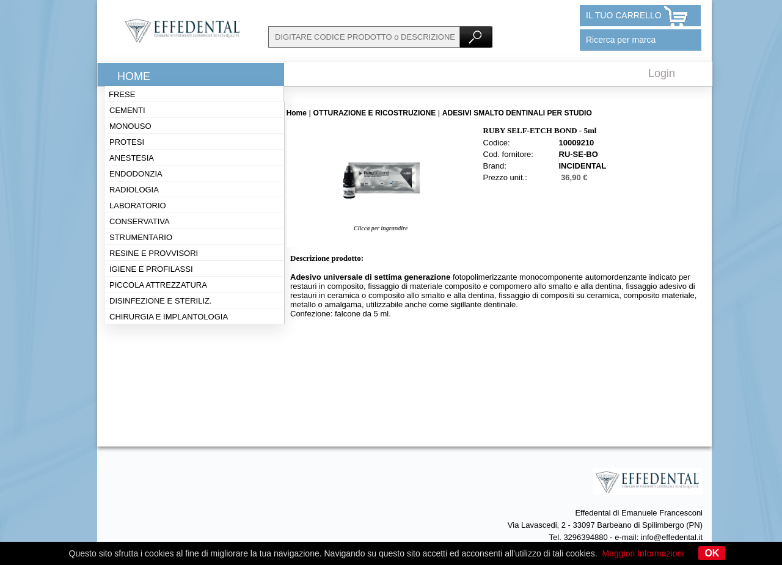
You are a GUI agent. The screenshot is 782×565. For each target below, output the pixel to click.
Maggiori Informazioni (643, 553)
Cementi (127, 110)
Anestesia (131, 157)
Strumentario (140, 237)
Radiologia (134, 189)
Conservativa (139, 221)
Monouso (130, 126)
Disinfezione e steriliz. (160, 300)
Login (661, 73)
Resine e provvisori (153, 253)
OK (711, 553)
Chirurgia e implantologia (168, 316)
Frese (122, 94)
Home (133, 76)
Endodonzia (136, 173)
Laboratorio (137, 205)
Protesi (126, 142)
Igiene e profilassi (151, 269)
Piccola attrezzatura (158, 285)
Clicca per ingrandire (380, 228)
